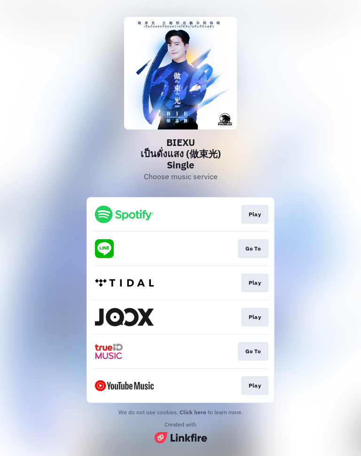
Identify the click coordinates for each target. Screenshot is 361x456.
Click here (193, 412)
